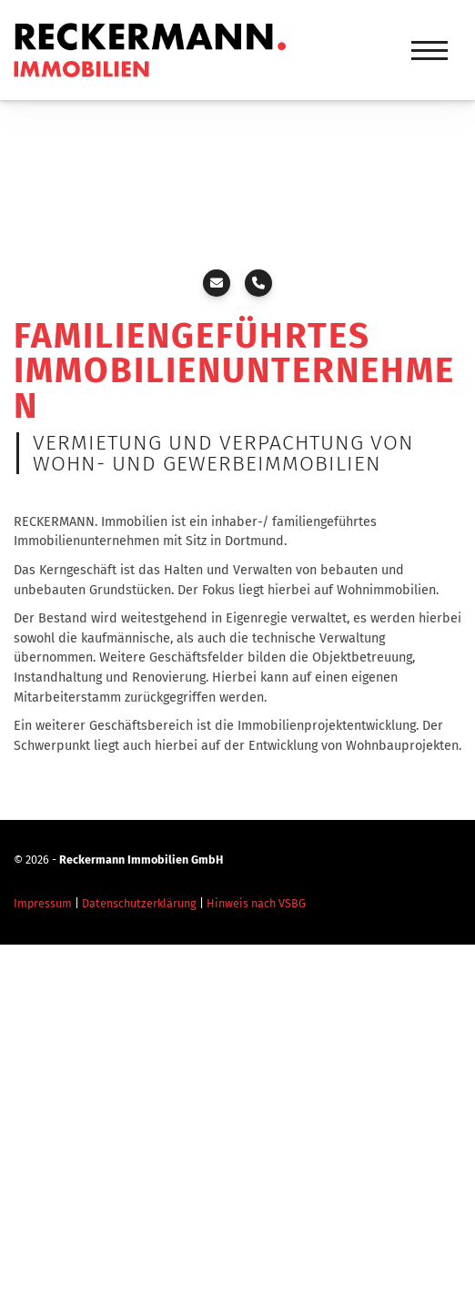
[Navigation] (429, 50)
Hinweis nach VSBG (256, 903)
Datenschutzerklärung (139, 903)
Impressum (43, 903)
